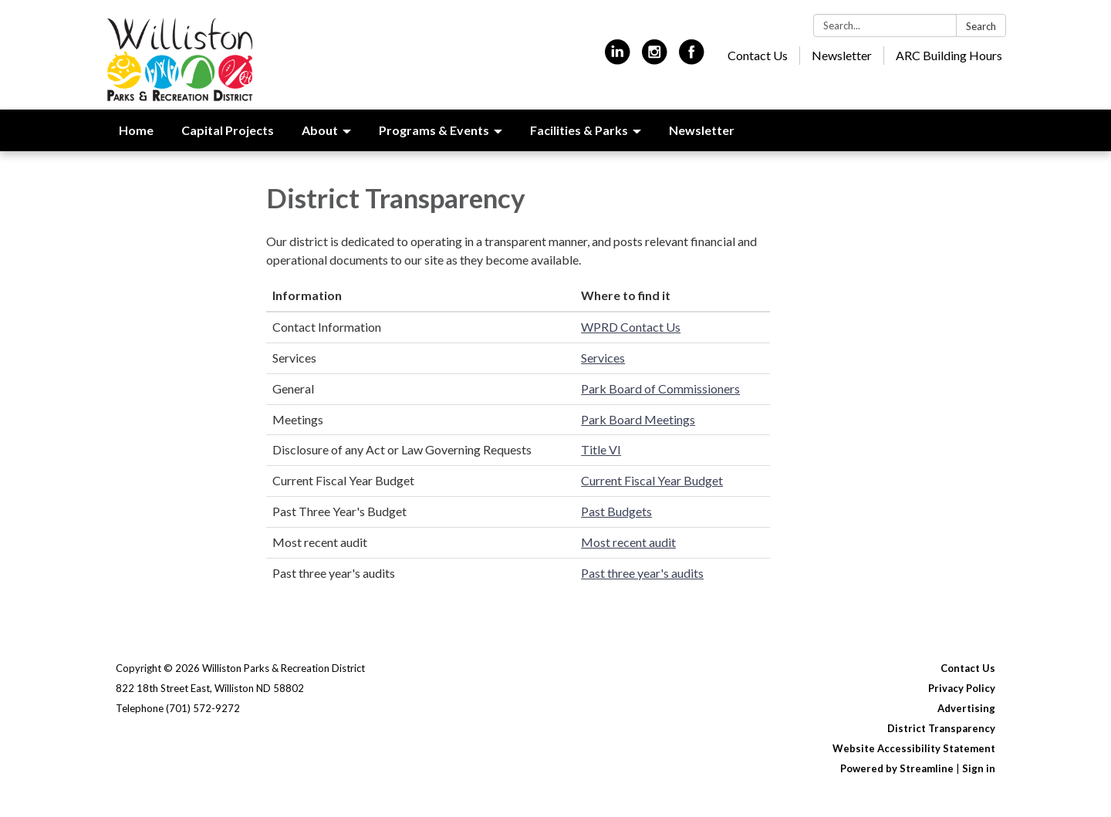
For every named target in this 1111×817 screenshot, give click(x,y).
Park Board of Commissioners (660, 388)
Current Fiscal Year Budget (652, 480)
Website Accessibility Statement (913, 748)
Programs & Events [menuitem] (434, 130)
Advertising (966, 708)
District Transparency (941, 728)
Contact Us (758, 55)
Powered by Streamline (897, 768)
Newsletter (842, 55)
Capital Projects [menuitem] (227, 130)
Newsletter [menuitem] (701, 130)
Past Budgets (616, 511)
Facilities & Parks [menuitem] (579, 130)
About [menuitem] (320, 130)
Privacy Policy (961, 688)
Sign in (978, 768)
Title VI (601, 449)
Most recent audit (628, 542)
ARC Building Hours (949, 55)
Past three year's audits (642, 572)
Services (603, 357)
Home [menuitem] (136, 130)
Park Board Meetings (638, 419)
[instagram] (654, 58)
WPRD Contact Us (630, 326)
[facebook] (691, 58)
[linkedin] (617, 58)
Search (981, 26)
